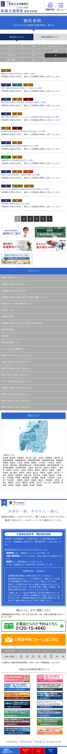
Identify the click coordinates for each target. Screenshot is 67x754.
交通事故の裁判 (7, 317)
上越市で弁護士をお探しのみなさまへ (16, 362)
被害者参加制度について (11, 342)
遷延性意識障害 (7, 330)
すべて (11, 46)
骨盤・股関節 (11, 60)
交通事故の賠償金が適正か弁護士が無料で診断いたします (24, 297)
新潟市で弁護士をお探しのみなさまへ (16, 355)
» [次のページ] (49, 218)
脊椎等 (55, 51)
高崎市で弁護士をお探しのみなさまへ (16, 407)
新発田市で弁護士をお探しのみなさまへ (17, 388)
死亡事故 (4, 336)
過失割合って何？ (8, 310)
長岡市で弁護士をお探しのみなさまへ (16, 368)
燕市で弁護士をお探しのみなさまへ (15, 375)
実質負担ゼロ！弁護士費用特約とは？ (16, 304)
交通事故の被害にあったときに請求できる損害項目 (21, 323)
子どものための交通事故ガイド (13, 349)
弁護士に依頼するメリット (12, 278)
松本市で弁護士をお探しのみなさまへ (16, 401)
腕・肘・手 (11, 55)
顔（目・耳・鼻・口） (55, 46)
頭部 (33, 46)
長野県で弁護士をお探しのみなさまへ (16, 394)
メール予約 (38, 751)
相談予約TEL (26, 751)
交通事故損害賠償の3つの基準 (13, 291)
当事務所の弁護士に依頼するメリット (16, 284)
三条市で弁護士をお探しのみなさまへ (16, 381)
